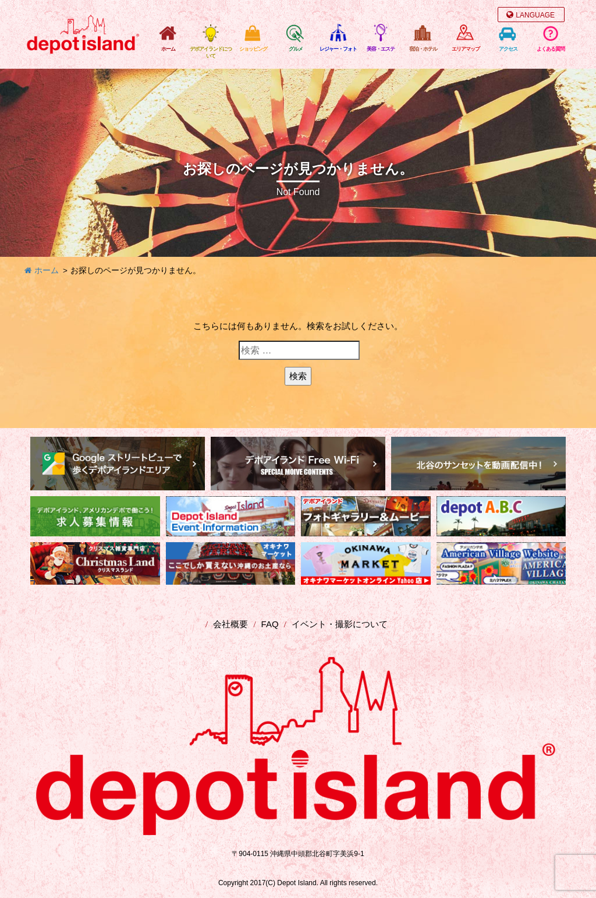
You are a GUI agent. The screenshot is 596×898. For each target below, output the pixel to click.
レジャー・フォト (338, 49)
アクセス (508, 49)
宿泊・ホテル (423, 49)
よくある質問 (551, 49)
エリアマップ (466, 49)
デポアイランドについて (211, 52)
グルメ (296, 49)
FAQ (270, 624)
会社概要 (230, 624)
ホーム (168, 49)
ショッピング (253, 49)
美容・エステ (381, 49)
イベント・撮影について (340, 624)
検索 (298, 376)
